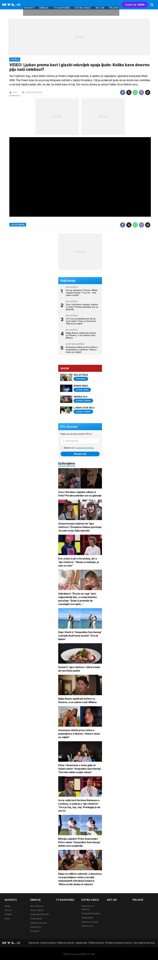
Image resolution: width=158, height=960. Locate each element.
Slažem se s (79, 448)
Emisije (44, 4)
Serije (7, 906)
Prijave (114, 4)
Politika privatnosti (65, 941)
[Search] (151, 4)
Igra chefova (36, 906)
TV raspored (61, 4)
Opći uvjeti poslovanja (143, 941)
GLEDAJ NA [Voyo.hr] (134, 5)
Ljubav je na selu (38, 922)
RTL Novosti (69, 427)
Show (65, 368)
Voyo (7, 918)
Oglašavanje (81, 941)
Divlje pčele (36, 918)
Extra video (83, 4)
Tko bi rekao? (37, 910)
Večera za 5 (36, 926)
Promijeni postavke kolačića (118, 941)
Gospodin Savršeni (39, 914)
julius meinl (18, 225)
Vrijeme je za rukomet (87, 908)
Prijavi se (80, 454)
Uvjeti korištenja (48, 941)
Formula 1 (34, 930)
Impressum (34, 941)
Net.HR (100, 4)
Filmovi (8, 910)
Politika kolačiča (96, 941)
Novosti (29, 4)
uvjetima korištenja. (85, 448)
